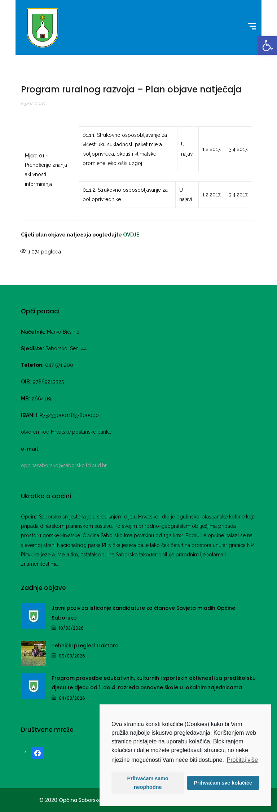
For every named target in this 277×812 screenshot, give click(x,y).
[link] (267, 45)
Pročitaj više (242, 760)
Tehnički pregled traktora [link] (85, 645)
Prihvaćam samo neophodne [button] (147, 783)
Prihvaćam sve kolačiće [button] (223, 783)
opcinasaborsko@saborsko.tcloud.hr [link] (64, 465)
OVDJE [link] (131, 235)
